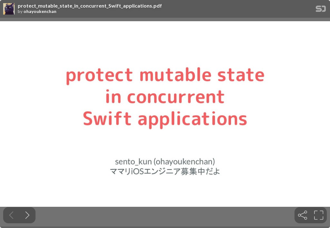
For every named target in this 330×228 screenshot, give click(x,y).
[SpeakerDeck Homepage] (321, 10)
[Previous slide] (11, 215)
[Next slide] (27, 215)
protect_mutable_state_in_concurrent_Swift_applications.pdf (90, 5)
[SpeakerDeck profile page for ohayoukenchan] (9, 9)
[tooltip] (302, 215)
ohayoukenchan (39, 11)
